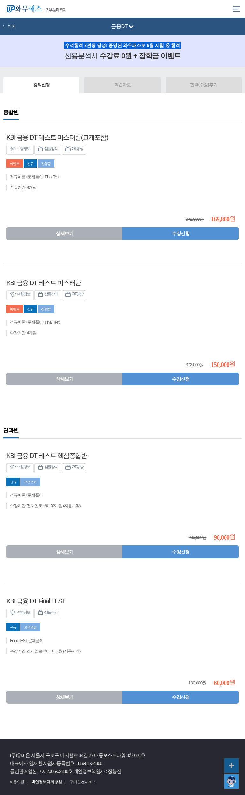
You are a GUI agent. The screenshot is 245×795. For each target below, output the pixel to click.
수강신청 (180, 233)
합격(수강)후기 (203, 84)
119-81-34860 (89, 763)
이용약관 (17, 782)
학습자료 (122, 84)
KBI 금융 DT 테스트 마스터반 (43, 282)
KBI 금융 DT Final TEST (35, 601)
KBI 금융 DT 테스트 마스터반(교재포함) (57, 137)
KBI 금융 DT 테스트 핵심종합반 (46, 455)
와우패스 (23, 9)
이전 (9, 26)
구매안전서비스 (83, 782)
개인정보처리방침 (46, 782)
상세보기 (64, 233)
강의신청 (41, 84)
